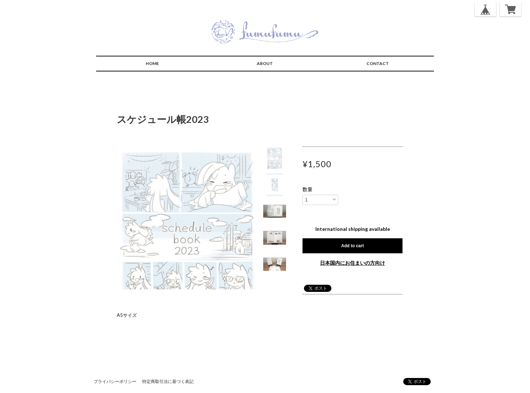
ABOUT (265, 63)
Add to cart (352, 245)
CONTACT (377, 63)
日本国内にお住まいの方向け (352, 263)
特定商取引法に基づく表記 (168, 381)
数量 (307, 189)
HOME (152, 63)
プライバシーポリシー (115, 381)
